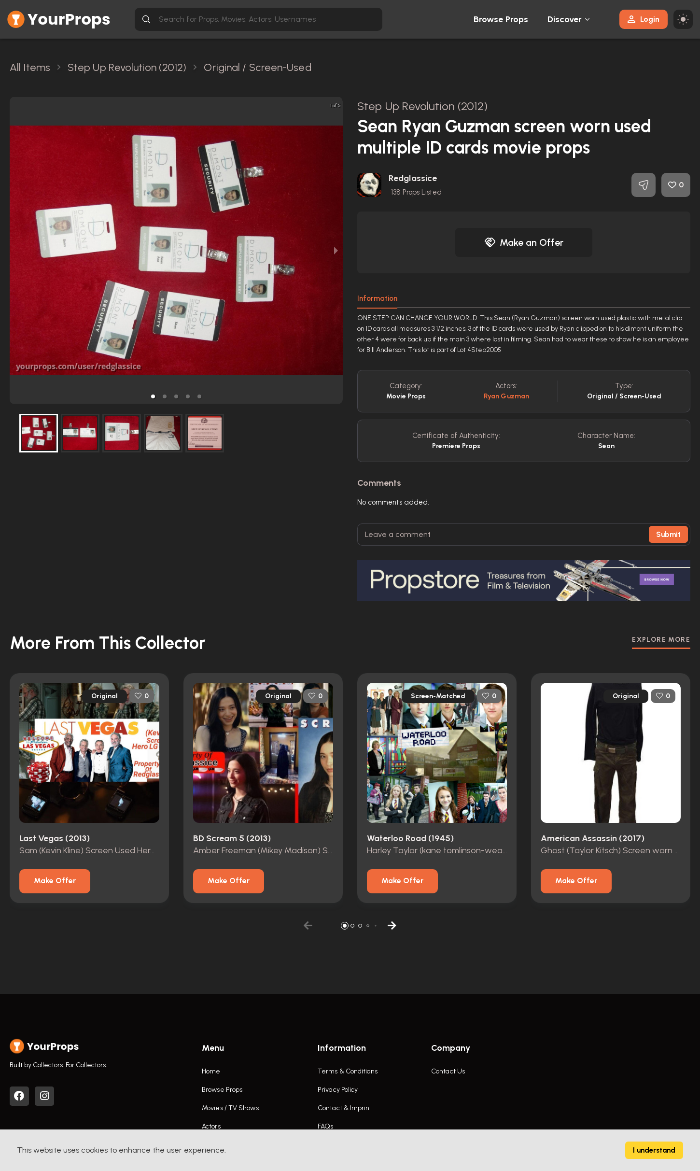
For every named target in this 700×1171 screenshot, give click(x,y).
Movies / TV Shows (230, 1108)
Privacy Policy (338, 1090)
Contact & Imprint (345, 1108)
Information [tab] (377, 298)
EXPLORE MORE (661, 639)
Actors (211, 1126)
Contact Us (448, 1071)
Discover (564, 19)
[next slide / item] (336, 250)
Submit (668, 534)
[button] (153, 396)
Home (211, 1071)
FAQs (325, 1126)
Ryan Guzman (506, 396)
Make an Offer (523, 242)
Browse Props (501, 19)
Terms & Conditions (348, 1071)
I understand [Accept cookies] (654, 1150)
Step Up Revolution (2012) (422, 106)
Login (643, 19)
